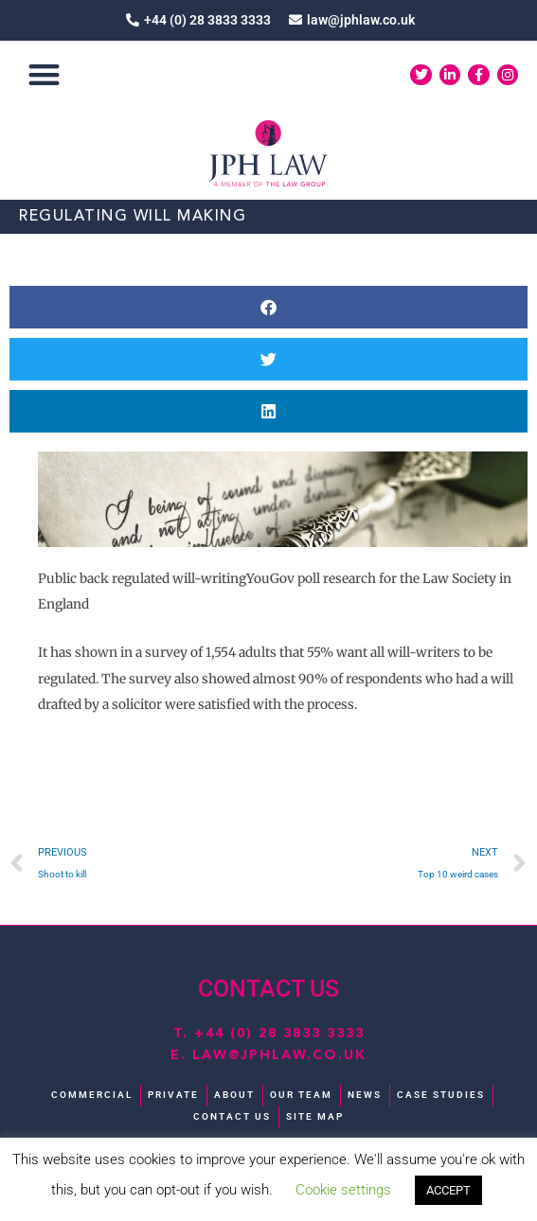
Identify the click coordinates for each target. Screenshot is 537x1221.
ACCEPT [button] (448, 1190)
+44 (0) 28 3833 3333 (279, 1033)
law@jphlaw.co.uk (279, 1055)
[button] (44, 75)
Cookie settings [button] (343, 1189)
